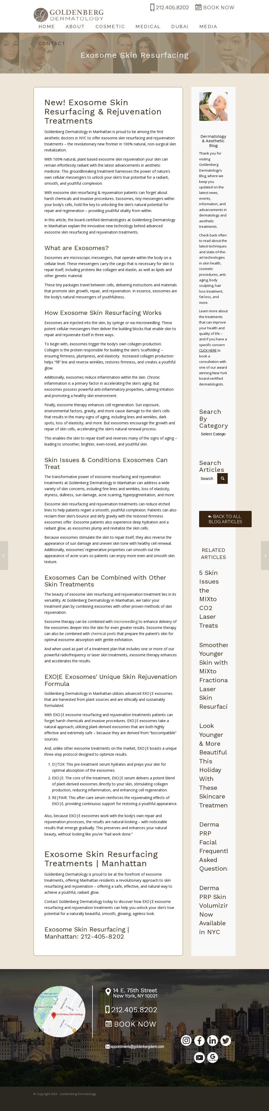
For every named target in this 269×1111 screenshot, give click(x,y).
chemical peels (103, 633)
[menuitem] (46, 24)
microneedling (126, 621)
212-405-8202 (102, 936)
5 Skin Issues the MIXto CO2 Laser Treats (209, 599)
